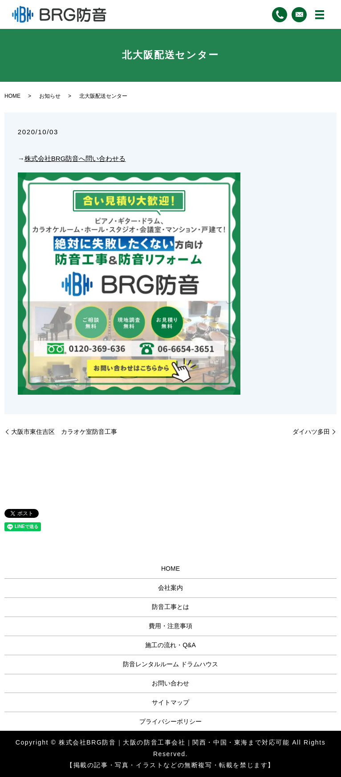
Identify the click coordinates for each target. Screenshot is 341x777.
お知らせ (50, 96)
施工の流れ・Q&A (170, 645)
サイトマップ (170, 702)
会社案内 (170, 587)
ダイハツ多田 (311, 431)
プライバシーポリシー (170, 721)
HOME (12, 96)
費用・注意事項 (170, 625)
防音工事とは (170, 606)
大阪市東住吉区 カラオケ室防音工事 (64, 431)
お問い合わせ (170, 683)
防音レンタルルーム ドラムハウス (170, 664)
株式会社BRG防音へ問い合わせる (75, 158)
